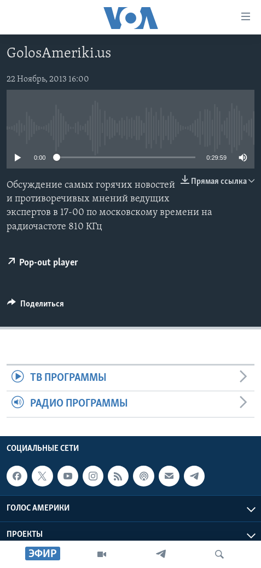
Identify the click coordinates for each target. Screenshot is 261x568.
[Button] (35, 306)
